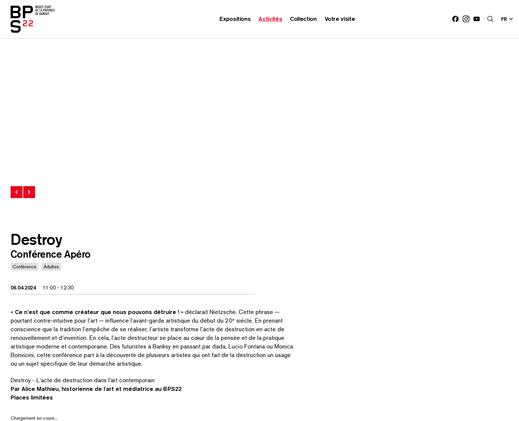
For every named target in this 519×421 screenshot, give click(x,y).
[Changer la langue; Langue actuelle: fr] (507, 19)
